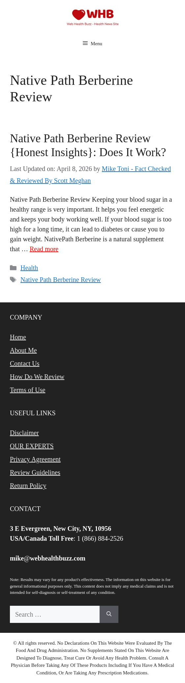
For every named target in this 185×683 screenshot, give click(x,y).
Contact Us (24, 363)
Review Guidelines (35, 472)
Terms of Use (27, 389)
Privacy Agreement (35, 459)
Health (29, 267)
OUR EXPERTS (32, 446)
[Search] (109, 614)
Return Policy (28, 485)
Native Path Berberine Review (60, 279)
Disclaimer (24, 432)
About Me (23, 350)
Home (18, 337)
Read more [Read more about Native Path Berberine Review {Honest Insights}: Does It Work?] (44, 249)
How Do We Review (37, 376)
